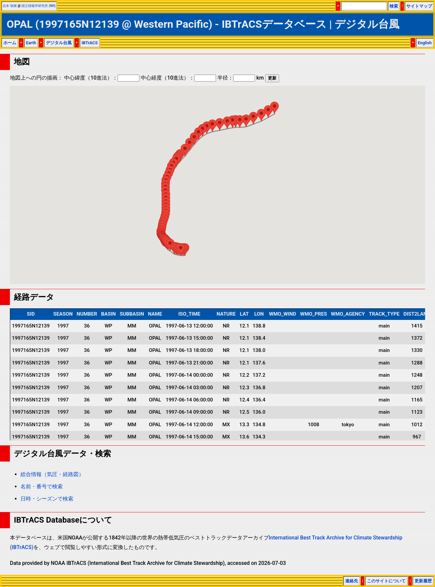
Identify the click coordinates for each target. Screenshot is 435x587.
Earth (31, 42)
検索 (393, 6)
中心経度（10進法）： (178, 78)
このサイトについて (386, 580)
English (425, 42)
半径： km (240, 78)
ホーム (9, 42)
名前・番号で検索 (41, 486)
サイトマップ (419, 6)
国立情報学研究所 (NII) (38, 6)
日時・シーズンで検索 (46, 499)
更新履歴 (423, 580)
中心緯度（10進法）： (101, 78)
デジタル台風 (59, 42)
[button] (180, 249)
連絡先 (351, 580)
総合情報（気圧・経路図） (52, 474)
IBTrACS (90, 42)
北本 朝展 (10, 6)
